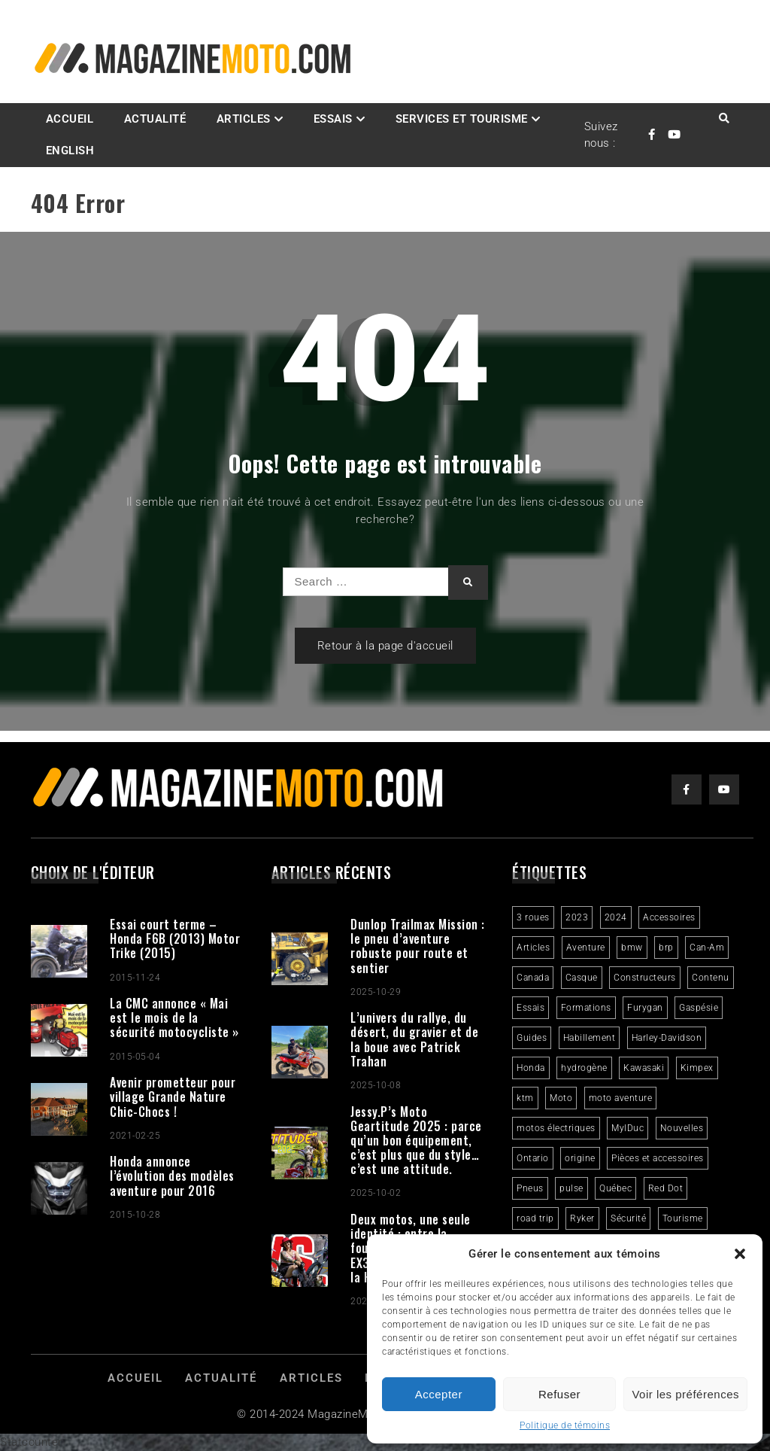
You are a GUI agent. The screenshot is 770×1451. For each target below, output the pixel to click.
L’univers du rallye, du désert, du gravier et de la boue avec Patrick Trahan (414, 1039)
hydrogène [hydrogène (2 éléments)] (584, 1068)
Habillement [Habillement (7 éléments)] (589, 1038)
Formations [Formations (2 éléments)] (586, 1007)
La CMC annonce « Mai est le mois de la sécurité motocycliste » (174, 1017)
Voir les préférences (685, 1394)
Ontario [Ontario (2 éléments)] (533, 1158)
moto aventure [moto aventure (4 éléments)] (621, 1098)
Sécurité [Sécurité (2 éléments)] (628, 1218)
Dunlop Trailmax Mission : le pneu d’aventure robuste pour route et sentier (417, 946)
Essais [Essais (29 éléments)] (530, 1007)
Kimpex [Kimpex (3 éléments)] (697, 1068)
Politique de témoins (565, 1425)
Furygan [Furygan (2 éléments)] (645, 1007)
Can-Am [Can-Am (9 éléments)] (707, 947)
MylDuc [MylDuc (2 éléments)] (627, 1128)
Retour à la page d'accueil (385, 645)
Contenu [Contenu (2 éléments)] (710, 977)
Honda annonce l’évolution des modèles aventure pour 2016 (172, 1175)
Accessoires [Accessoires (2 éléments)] (669, 917)
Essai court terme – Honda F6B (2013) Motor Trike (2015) (175, 938)
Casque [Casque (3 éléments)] (581, 977)
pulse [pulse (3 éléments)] (571, 1188)
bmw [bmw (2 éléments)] (632, 947)
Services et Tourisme (462, 119)
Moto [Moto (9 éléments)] (561, 1098)
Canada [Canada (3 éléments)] (533, 977)
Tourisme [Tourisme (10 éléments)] (682, 1218)
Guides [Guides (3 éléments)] (532, 1038)
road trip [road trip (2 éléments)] (535, 1218)
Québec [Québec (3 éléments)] (615, 1188)
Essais (333, 119)
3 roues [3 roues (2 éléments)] (533, 917)
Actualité (155, 119)
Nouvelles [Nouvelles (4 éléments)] (682, 1128)
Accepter (438, 1394)
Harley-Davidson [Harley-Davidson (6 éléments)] (667, 1038)
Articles (244, 119)
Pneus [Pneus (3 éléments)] (530, 1188)
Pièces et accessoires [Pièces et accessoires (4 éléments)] (657, 1158)
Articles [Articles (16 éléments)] (533, 947)
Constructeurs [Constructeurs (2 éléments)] (645, 977)
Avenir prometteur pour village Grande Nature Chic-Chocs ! (172, 1096)
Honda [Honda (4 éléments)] (531, 1068)
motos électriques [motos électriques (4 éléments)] (556, 1128)
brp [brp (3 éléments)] (666, 947)
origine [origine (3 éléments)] (580, 1158)
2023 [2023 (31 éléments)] (576, 917)
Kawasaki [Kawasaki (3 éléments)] (643, 1068)
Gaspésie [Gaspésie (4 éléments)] (698, 1007)
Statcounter (31, 1442)
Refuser (559, 1394)
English (70, 150)
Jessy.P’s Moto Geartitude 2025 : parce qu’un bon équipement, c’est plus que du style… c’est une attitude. (416, 1141)
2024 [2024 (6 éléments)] (616, 917)
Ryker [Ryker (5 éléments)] (582, 1218)
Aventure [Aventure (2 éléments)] (585, 947)
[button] (739, 1253)
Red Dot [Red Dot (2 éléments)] (666, 1188)
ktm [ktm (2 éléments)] (525, 1098)
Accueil (70, 119)
